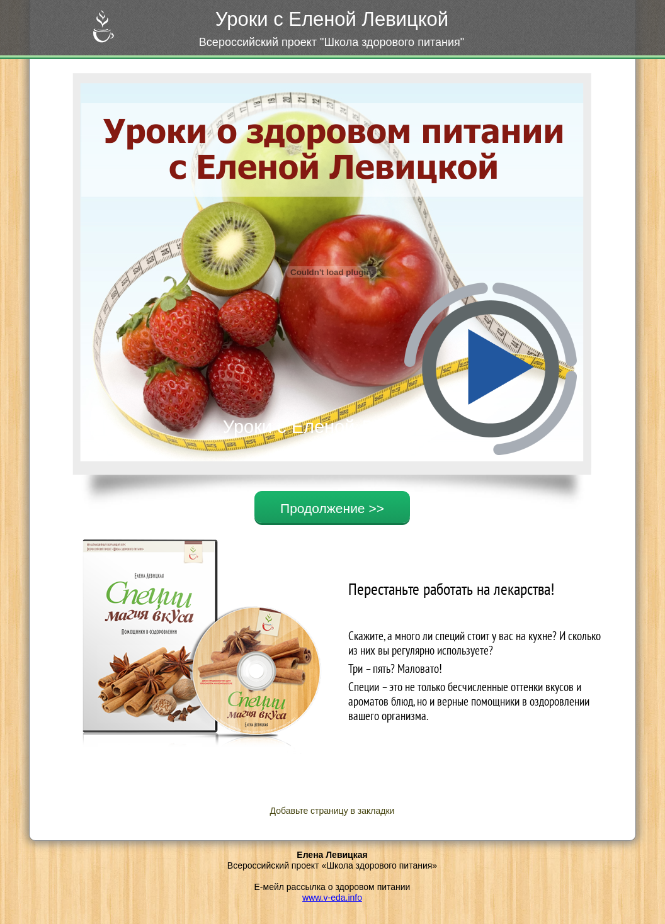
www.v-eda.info (332, 898)
